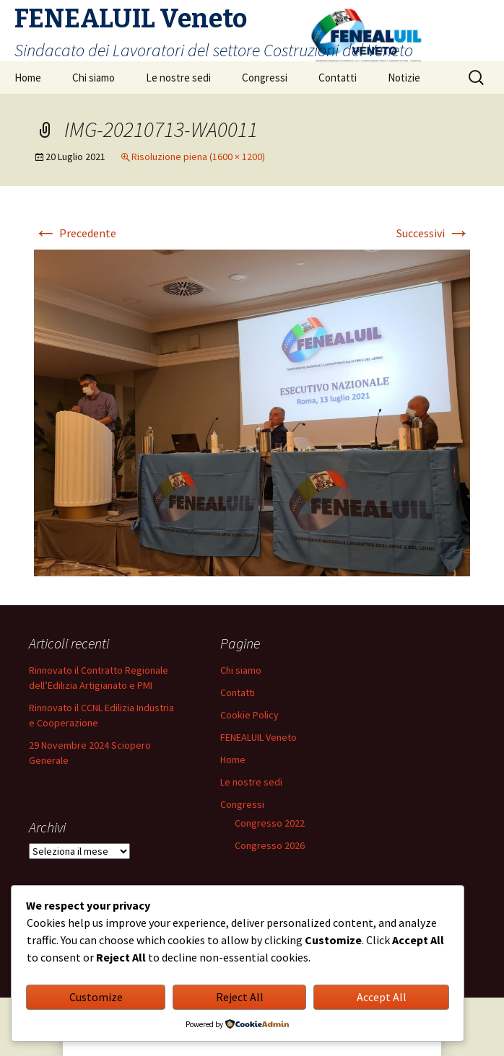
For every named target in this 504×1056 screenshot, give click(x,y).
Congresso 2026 (270, 845)
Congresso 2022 (270, 823)
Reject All (240, 997)
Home (27, 77)
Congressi (264, 77)
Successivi (433, 233)
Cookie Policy (249, 714)
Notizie (404, 77)
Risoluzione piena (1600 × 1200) (198, 156)
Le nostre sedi (178, 77)
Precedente (75, 233)
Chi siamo (93, 77)
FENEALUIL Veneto (258, 737)
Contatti (337, 77)
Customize (96, 997)
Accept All (382, 997)
